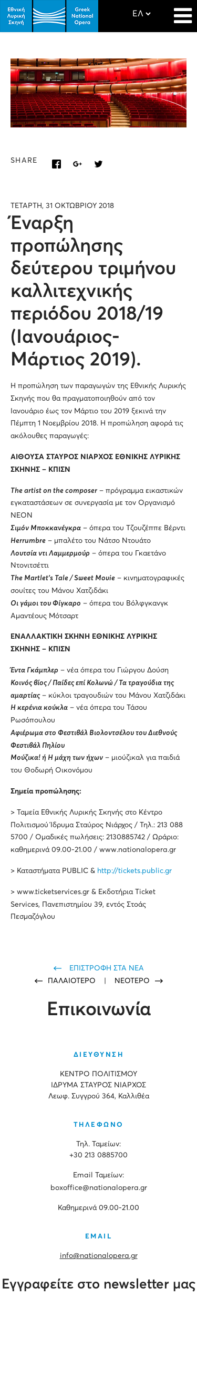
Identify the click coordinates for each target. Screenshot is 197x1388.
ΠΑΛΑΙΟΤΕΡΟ (73, 981)
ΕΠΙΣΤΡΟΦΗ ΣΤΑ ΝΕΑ (106, 968)
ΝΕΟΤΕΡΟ (132, 981)
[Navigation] (183, 10)
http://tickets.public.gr (134, 871)
